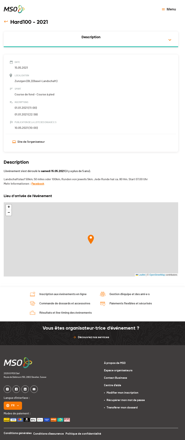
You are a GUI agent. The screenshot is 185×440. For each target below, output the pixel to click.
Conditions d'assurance (50, 433)
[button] (90, 239)
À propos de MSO (115, 363)
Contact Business (115, 377)
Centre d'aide (112, 385)
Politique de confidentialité (86, 433)
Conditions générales (18, 433)
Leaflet (140, 275)
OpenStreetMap (157, 275)
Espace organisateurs (118, 370)
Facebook (37, 183)
